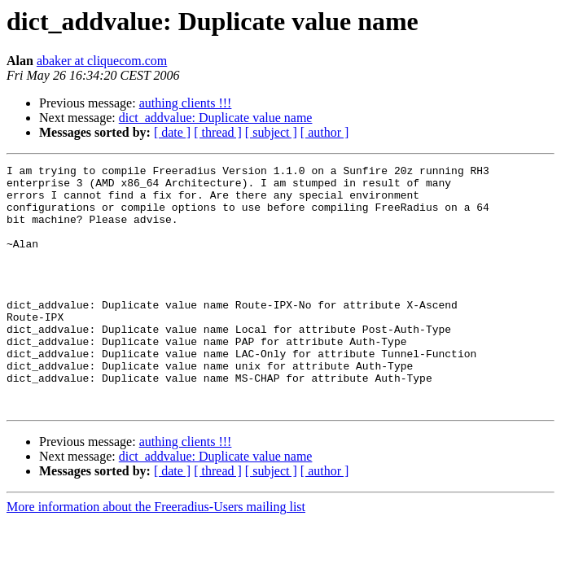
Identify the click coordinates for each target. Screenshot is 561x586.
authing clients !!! (185, 103)
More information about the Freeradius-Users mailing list (156, 555)
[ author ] (324, 132)
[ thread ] (218, 132)
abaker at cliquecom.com (102, 61)
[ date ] (172, 132)
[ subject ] (271, 132)
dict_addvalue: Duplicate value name (216, 118)
